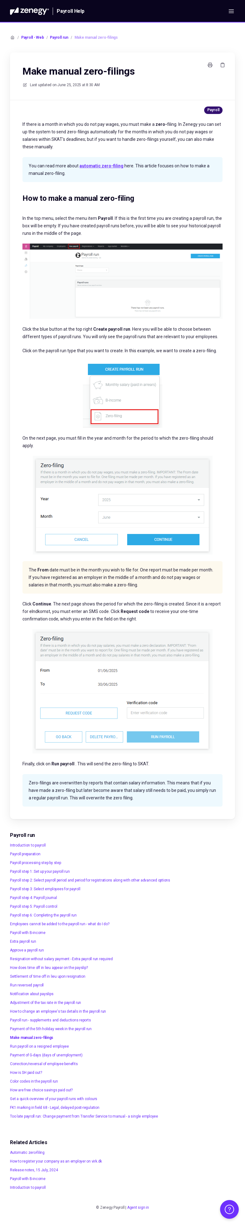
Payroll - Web (32, 37)
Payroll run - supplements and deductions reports (50, 1020)
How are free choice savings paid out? (41, 1090)
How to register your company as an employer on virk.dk (56, 1161)
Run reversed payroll (27, 985)
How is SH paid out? (26, 1072)
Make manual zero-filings (96, 37)
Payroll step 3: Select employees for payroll (45, 889)
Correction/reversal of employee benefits (44, 1064)
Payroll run (59, 37)
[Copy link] (223, 65)
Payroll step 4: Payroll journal (33, 898)
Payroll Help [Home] (70, 11)
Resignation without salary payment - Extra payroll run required (61, 959)
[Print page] (210, 65)
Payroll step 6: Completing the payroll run (43, 915)
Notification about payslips (32, 994)
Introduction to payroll (28, 845)
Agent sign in (138, 1207)
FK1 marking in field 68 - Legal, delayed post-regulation (54, 1107)
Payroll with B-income (28, 933)
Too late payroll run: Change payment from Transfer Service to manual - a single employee (84, 1116)
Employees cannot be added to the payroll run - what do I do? (59, 924)
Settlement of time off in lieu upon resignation (47, 976)
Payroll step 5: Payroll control (33, 906)
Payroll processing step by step (35, 863)
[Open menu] (231, 11)
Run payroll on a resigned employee (39, 1046)
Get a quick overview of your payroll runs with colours (53, 1099)
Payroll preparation (25, 854)
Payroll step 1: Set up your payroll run (40, 871)
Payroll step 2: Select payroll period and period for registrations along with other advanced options (90, 880)
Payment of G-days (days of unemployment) (46, 1055)
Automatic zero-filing (27, 1152)
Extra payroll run (23, 941)
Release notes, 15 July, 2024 (34, 1170)
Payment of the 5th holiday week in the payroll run (51, 1029)
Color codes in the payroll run (34, 1081)
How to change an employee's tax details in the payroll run (58, 1011)
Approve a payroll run (27, 950)
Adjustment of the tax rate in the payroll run (45, 1002)
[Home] (29, 11)
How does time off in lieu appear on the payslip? (49, 968)
